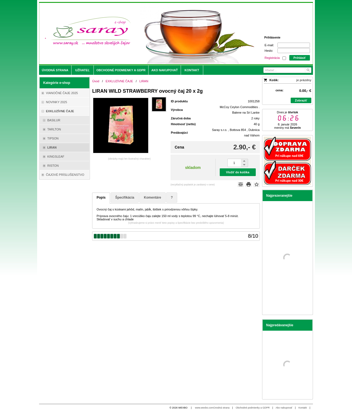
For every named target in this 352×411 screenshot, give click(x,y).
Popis (101, 197)
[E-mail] (293, 45)
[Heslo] (293, 50)
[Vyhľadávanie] (287, 70)
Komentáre (152, 197)
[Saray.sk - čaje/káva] (142, 33)
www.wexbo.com (204, 407)
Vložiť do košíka (237, 172)
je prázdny (303, 80)
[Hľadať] (307, 70)
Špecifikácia (124, 197)
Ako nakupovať (284, 407)
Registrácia (272, 57)
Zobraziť (301, 100)
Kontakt (302, 407)
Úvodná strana (221, 407)
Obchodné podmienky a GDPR (253, 407)
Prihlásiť (299, 57)
